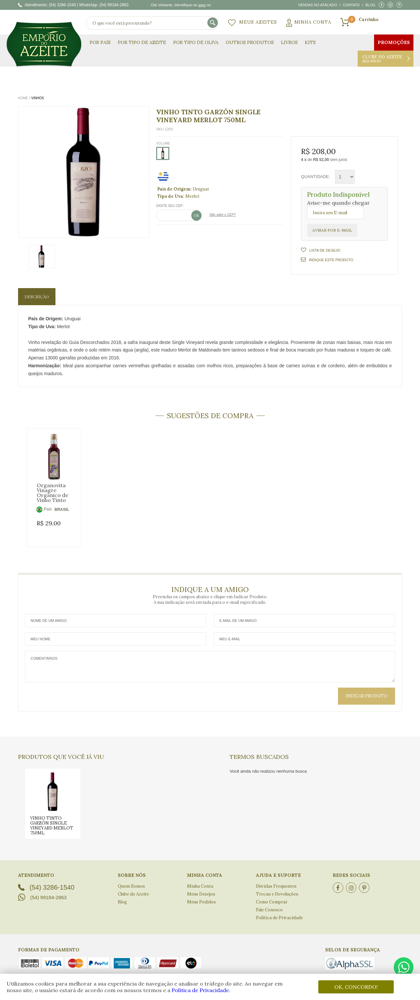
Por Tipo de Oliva (196, 42)
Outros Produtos (250, 42)
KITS (310, 42)
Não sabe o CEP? (222, 214)
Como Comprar (271, 896)
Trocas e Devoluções (277, 888)
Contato (351, 5)
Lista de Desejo (324, 250)
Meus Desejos (201, 888)
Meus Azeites (258, 22)
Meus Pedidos (201, 896)
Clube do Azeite (385, 59)
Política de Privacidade (200, 990)
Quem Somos (131, 880)
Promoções (394, 42)
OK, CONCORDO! (356, 987)
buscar (213, 23)
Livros (289, 42)
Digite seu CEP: (169, 206)
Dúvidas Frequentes (276, 880)
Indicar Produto (367, 690)
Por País (100, 42)
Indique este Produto (327, 259)
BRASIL (61, 509)
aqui (201, 5)
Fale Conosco (269, 904)
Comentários (210, 660)
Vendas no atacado (317, 5)
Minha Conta (312, 22)
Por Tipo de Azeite (142, 42)
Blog (370, 5)
